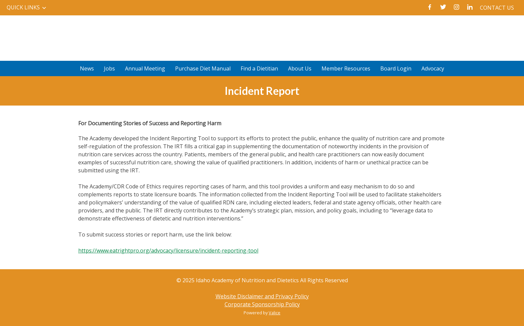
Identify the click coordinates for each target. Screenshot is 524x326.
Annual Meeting (145, 68)
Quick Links (23, 7)
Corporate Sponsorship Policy (262, 304)
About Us (299, 68)
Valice (274, 313)
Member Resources (345, 68)
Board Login (395, 68)
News (87, 68)
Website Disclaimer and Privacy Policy (262, 296)
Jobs (109, 68)
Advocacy (432, 68)
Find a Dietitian (259, 68)
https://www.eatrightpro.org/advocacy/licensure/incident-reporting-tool (168, 250)
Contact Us (497, 7)
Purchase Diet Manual (203, 68)
